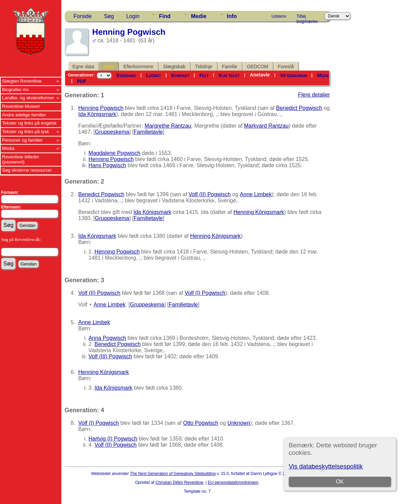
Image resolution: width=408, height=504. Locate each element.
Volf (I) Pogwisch (205, 293)
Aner (109, 66)
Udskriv (278, 16)
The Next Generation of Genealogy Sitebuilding (173, 473)
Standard (126, 75)
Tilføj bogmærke (307, 17)
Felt (204, 75)
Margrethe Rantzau (168, 126)
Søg (109, 16)
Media (8, 148)
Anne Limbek (256, 194)
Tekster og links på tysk (25, 131)
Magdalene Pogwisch (114, 153)
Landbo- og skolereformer (28, 97)
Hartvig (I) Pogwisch (113, 439)
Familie (229, 66)
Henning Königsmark (258, 212)
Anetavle (260, 74)
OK (340, 482)
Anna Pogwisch (107, 338)
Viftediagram (293, 75)
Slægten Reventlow (22, 81)
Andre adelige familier (24, 114)
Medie (198, 16)
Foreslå (286, 66)
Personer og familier (22, 140)
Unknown (238, 423)
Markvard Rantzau (266, 126)
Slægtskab (174, 66)
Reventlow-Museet (21, 106)
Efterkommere (138, 66)
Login (132, 16)
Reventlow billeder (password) (20, 159)
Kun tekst (229, 75)
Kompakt (180, 75)
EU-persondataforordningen (233, 482)
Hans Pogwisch (107, 165)
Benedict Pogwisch (299, 108)
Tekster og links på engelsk (29, 123)
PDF (82, 81)
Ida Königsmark (97, 114)
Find (164, 16)
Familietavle (148, 132)
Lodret (153, 75)
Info (232, 16)
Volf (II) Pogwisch (209, 194)
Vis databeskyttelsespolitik (326, 466)
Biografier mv (15, 89)
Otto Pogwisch (200, 423)
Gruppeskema (112, 132)
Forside (83, 16)
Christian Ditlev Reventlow (179, 482)
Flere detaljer (314, 95)
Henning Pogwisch (101, 108)
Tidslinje (203, 66)
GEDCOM (257, 66)
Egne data (83, 66)
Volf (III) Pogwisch (110, 356)
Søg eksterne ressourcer (27, 170)
